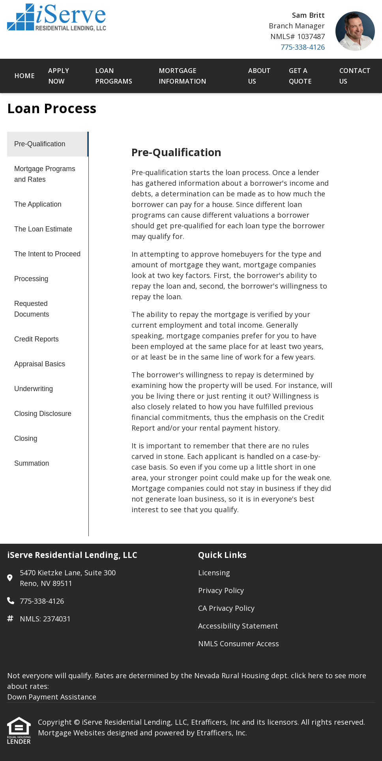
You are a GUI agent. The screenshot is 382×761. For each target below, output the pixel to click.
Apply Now (58, 76)
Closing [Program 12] (25, 438)
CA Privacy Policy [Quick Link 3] (226, 608)
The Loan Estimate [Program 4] (43, 229)
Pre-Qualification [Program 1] (39, 144)
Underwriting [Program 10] (33, 389)
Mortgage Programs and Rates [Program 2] (44, 174)
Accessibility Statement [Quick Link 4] (238, 625)
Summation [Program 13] (31, 463)
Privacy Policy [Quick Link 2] (221, 590)
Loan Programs (113, 76)
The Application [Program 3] (38, 204)
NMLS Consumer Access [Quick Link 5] (238, 643)
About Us (259, 76)
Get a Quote (300, 76)
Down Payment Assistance (51, 696)
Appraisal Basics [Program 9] (39, 364)
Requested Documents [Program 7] (31, 309)
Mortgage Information (182, 76)
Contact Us (355, 76)
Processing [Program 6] (31, 279)
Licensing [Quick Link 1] (214, 572)
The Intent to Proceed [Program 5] (47, 254)
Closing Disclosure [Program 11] (42, 414)
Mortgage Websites (72, 732)
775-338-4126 (303, 47)
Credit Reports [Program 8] (36, 339)
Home (24, 75)
